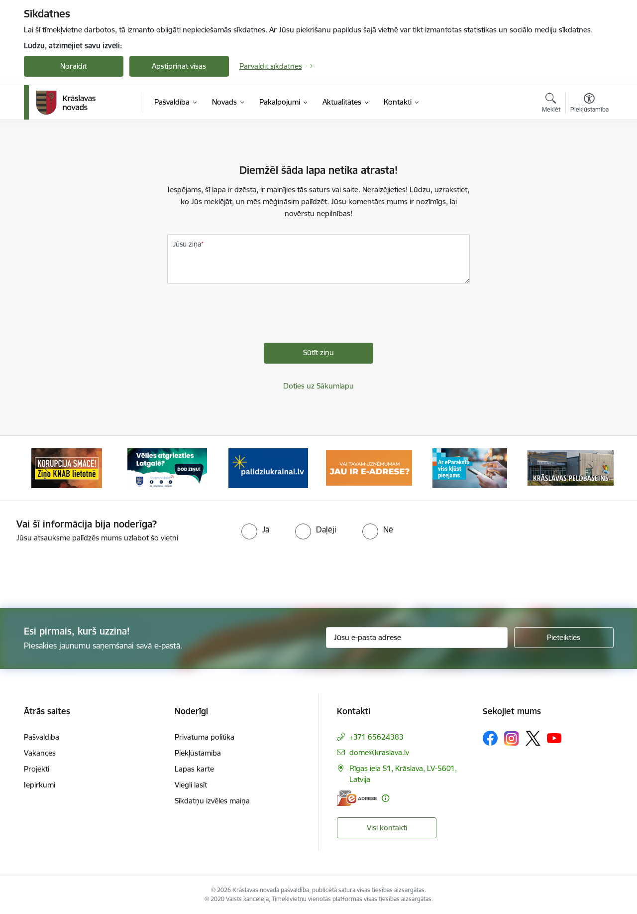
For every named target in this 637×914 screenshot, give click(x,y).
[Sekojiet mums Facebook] (490, 738)
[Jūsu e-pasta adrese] (417, 637)
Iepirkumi (39, 784)
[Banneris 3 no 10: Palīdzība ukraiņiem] (268, 467)
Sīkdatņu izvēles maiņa (212, 800)
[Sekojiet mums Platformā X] (533, 738)
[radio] (255, 529)
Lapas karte (194, 769)
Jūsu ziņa (187, 244)
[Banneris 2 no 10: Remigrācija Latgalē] (167, 467)
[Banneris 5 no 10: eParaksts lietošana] (469, 467)
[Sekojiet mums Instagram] (511, 738)
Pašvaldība (41, 737)
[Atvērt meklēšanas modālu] (551, 104)
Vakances (40, 753)
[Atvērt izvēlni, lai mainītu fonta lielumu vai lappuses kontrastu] (589, 104)
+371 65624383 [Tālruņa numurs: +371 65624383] (376, 737)
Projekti (36, 769)
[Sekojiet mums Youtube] (554, 738)
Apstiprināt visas (179, 66)
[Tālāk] (590, 468)
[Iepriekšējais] (46, 468)
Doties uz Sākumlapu (318, 386)
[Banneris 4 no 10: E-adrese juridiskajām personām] (369, 467)
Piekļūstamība (198, 753)
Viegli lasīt (191, 784)
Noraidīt (73, 66)
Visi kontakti (387, 827)
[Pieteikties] (564, 637)
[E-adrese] (357, 798)
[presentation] (242, 315)
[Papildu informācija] (385, 798)
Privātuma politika (204, 737)
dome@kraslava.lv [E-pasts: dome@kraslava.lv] (379, 752)
